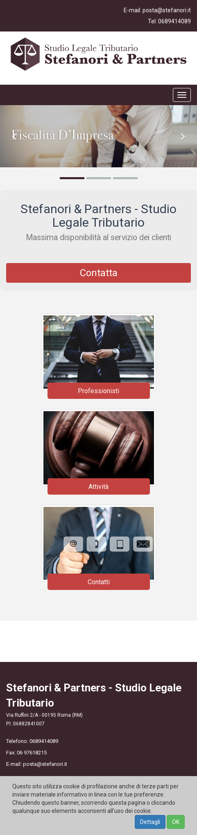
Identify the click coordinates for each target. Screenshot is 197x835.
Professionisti (98, 391)
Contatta (99, 273)
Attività (98, 487)
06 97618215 (32, 752)
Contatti (99, 582)
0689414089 (174, 21)
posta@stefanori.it (167, 10)
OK (175, 822)
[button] (14, 136)
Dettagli (150, 822)
